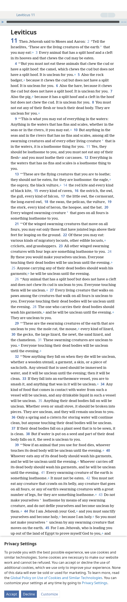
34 (102, 384)
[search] (121, 5)
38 (27, 434)
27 (51, 290)
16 (76, 190)
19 (109, 201)
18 (46, 201)
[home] (6, 5)
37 (13, 428)
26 (16, 279)
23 (60, 246)
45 (47, 527)
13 (16, 174)
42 (88, 478)
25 (13, 268)
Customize (49, 594)
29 (16, 323)
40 (108, 450)
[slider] (63, 22)
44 (26, 511)
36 (13, 417)
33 (24, 378)
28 (34, 306)
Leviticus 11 (23, 15)
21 (16, 223)
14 (65, 185)
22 (65, 235)
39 (16, 445)
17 (62, 196)
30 (13, 334)
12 (86, 157)
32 (16, 356)
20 (106, 207)
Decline (29, 594)
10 (75, 130)
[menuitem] (6, 5)
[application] (63, 22)
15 (36, 190)
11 (88, 146)
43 (100, 494)
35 (40, 400)
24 (109, 251)
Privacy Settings (94, 583)
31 (39, 340)
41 (43, 472)
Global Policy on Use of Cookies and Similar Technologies (56, 577)
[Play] (2, 22)
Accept (11, 594)
